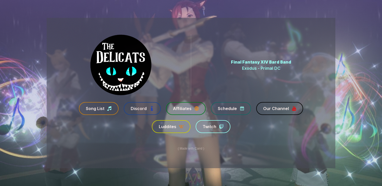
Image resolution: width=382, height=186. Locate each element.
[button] (98, 108)
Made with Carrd (191, 148)
